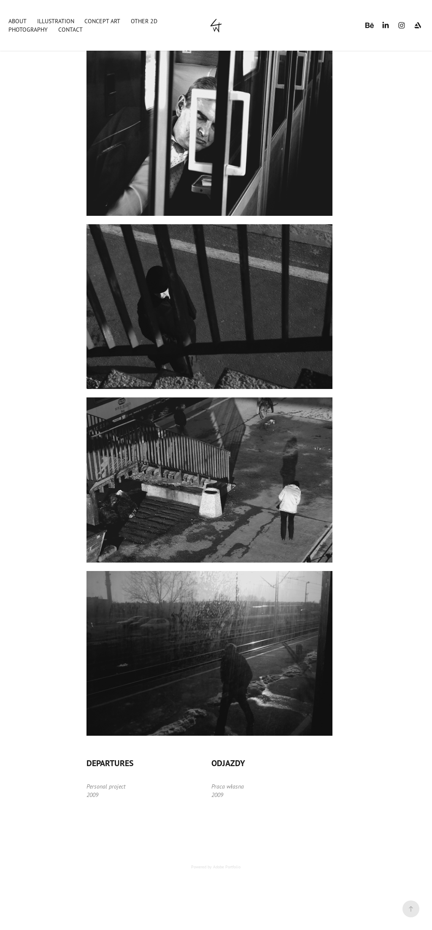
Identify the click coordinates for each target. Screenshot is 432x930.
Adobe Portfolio (226, 866)
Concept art (102, 20)
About (17, 20)
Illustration (55, 20)
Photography (28, 29)
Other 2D (144, 20)
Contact (70, 29)
